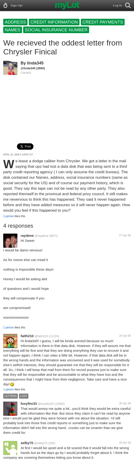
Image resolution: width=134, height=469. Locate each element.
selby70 (27, 443)
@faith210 (41, 336)
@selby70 (40, 443)
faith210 (27, 336)
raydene (27, 235)
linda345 (35, 63)
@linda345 (28, 68)
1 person (8, 216)
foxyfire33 (29, 403)
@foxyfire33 (46, 403)
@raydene (41, 235)
